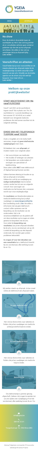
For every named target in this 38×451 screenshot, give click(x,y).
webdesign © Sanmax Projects (19, 447)
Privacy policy (30, 445)
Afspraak (28, 21)
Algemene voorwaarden (17, 445)
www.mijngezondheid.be (23, 201)
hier (22, 203)
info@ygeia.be (19, 415)
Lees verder (8, 54)
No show (7, 36)
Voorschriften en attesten (17, 62)
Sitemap (6, 445)
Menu (9, 21)
